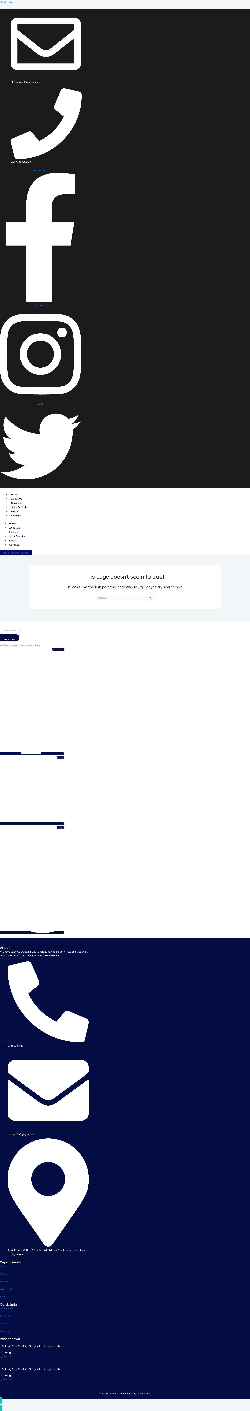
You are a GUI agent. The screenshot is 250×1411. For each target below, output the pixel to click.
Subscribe (11, 639)
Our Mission (6, 1315)
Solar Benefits (19, 507)
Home (15, 494)
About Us (16, 498)
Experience (5, 1331)
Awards (4, 1323)
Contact (16, 515)
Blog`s (15, 511)
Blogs (3, 1296)
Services (16, 502)
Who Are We (6, 1308)
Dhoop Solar (7, 2)
